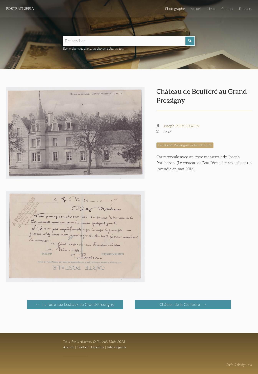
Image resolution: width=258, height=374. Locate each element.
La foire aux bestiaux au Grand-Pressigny (77, 304)
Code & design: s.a (239, 365)
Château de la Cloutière (180, 304)
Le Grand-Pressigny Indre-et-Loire (185, 145)
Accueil (196, 8)
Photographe (175, 8)
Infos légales (116, 347)
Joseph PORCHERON (181, 126)
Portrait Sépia (20, 9)
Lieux (211, 8)
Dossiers (245, 8)
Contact (227, 8)
